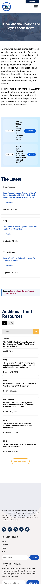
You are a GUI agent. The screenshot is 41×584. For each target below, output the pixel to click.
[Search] (36, 331)
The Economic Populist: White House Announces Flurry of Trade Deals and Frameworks (17, 425)
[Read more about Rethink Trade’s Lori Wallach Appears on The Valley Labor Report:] (9, 266)
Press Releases (9, 399)
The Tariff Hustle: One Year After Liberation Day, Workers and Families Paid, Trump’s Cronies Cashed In (19, 344)
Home (4, 541)
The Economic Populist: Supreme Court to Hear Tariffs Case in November (20, 228)
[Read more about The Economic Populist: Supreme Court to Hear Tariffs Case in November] (9, 234)
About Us (5, 545)
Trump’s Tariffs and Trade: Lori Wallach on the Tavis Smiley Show (19, 445)
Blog (5, 360)
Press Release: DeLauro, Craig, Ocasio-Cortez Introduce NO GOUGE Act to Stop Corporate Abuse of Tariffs (18, 405)
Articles (6, 339)
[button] (35, 6)
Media (5, 381)
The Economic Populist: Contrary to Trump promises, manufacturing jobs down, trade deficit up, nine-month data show (19, 365)
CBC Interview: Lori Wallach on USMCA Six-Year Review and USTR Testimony (19, 385)
